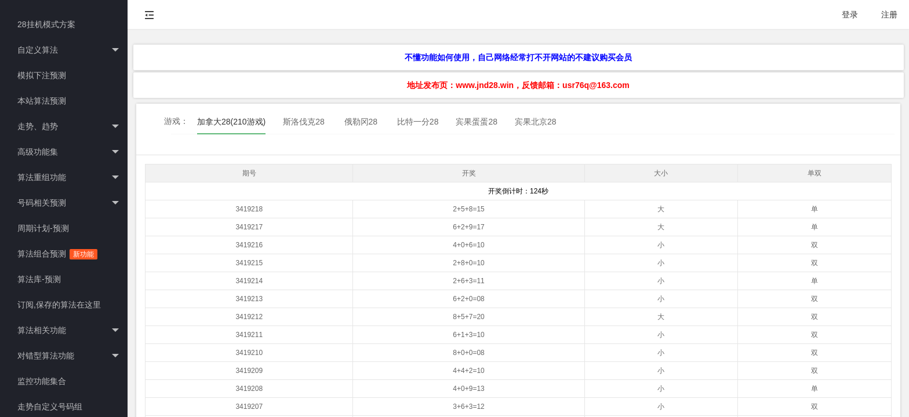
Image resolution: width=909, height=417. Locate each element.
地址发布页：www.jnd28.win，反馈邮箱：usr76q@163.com (518, 85)
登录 (850, 14)
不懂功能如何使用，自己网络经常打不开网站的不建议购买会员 (518, 57)
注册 (889, 14)
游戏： (176, 121)
